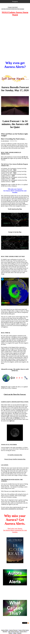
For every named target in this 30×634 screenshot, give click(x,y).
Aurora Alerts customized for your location (12, 508)
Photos (10, 633)
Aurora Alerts (4, 630)
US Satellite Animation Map (15, 455)
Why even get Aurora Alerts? (15, 65)
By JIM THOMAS (5, 141)
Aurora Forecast (13, 630)
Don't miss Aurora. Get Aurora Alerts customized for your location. (15, 530)
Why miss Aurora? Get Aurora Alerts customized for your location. (15, 190)
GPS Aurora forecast (13, 631)
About (14, 633)
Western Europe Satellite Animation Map (14, 459)
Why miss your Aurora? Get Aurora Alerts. (15, 519)
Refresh (4, 184)
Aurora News (23, 631)
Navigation (15, 1)
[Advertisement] (15, 38)
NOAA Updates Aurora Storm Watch (15, 13)
